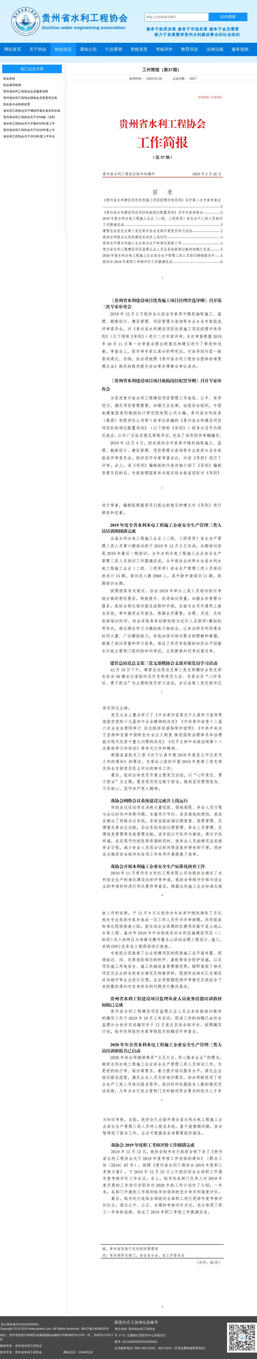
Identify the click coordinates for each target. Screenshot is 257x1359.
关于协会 (37, 49)
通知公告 (88, 49)
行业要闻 (113, 49)
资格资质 (139, 49)
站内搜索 (228, 17)
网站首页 (12, 49)
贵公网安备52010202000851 (19, 1324)
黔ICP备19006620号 (95, 1328)
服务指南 (240, 49)
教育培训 (189, 49)
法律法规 (214, 49)
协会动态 (63, 49)
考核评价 (164, 49)
